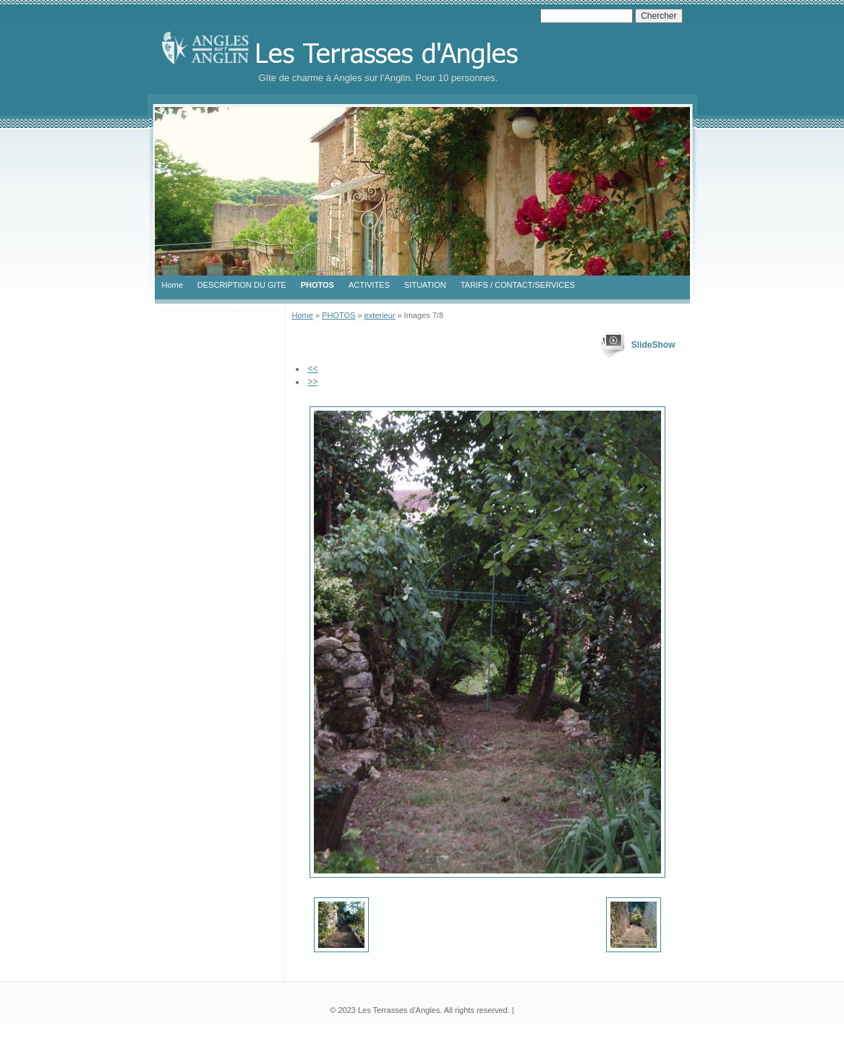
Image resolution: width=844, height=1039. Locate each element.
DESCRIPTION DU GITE (241, 285)
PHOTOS (317, 285)
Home (172, 285)
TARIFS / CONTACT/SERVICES (518, 285)
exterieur (380, 315)
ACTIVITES (369, 285)
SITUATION (425, 285)
